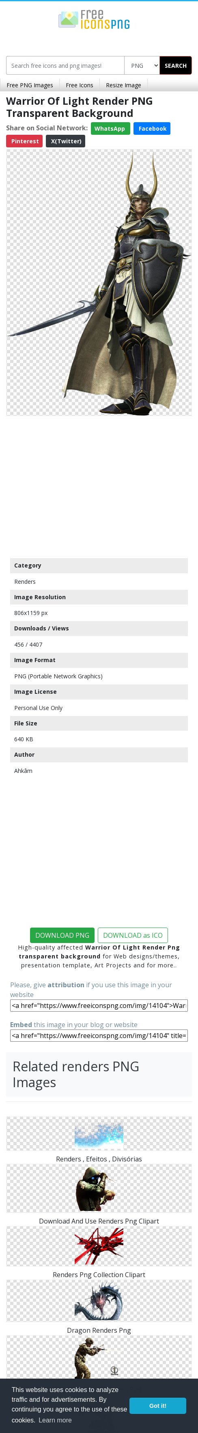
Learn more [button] (55, 1420)
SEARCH (176, 65)
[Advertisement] (99, 485)
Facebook (152, 128)
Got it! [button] (157, 1406)
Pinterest (24, 141)
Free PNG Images (29, 85)
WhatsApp (111, 128)
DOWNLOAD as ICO (133, 935)
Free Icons (79, 85)
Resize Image (123, 85)
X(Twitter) (66, 141)
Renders (25, 581)
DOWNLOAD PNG (62, 935)
